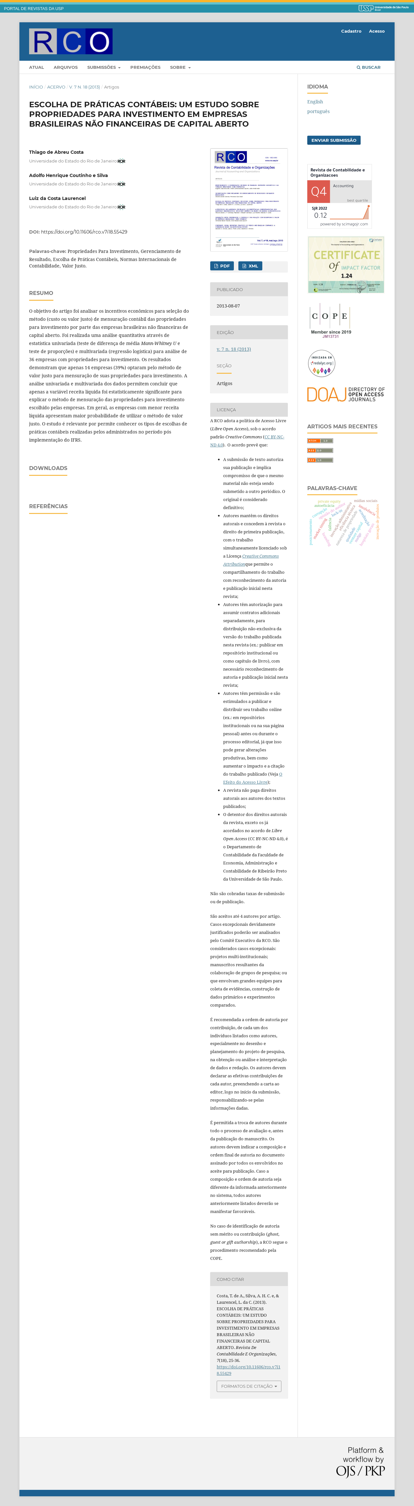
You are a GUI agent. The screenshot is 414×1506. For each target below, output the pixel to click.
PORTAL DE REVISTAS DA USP (34, 8)
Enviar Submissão (333, 140)
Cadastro (351, 31)
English (315, 102)
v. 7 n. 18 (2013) (84, 86)
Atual (36, 67)
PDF (224, 265)
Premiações (145, 67)
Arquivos (66, 67)
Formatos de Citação (247, 1386)
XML (252, 265)
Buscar (369, 67)
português (318, 111)
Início (36, 86)
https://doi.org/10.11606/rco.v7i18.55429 (84, 232)
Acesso (377, 31)
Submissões (102, 67)
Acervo (56, 86)
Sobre (178, 67)
